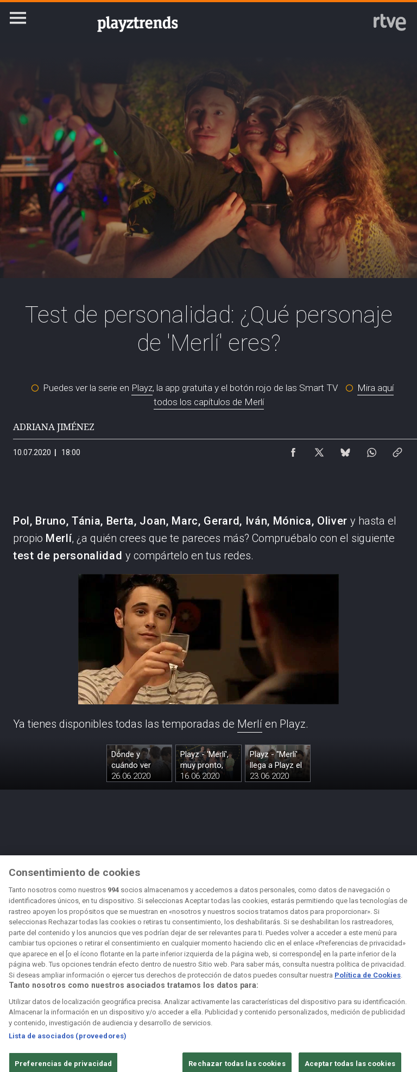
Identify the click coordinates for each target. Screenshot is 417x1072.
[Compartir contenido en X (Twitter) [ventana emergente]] (319, 449)
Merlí (249, 723)
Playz (142, 387)
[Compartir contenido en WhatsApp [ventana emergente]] (371, 449)
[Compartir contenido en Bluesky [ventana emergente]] (345, 449)
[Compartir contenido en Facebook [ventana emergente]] (293, 449)
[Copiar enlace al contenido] (397, 449)
